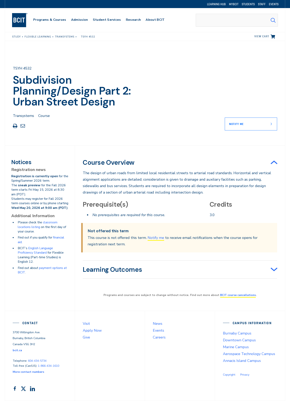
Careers (159, 337)
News (157, 323)
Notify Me (236, 124)
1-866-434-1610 (48, 366)
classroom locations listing (37, 224)
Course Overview (109, 162)
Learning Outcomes (112, 270)
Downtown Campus (239, 340)
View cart (261, 36)
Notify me (156, 237)
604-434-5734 (37, 361)
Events (158, 330)
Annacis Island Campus (242, 360)
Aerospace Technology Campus (249, 353)
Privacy (244, 375)
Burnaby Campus (237, 333)
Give (86, 337)
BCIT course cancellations (237, 295)
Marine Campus (236, 347)
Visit (86, 323)
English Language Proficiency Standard (35, 250)
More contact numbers (28, 372)
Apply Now (92, 330)
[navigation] (23, 20)
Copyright (229, 375)
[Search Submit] (273, 20)
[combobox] (237, 20)
